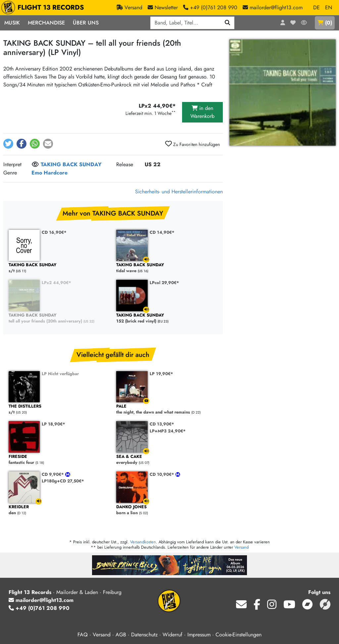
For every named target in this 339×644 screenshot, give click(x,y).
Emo (36, 172)
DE (316, 7)
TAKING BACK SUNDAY (71, 164)
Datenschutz (144, 634)
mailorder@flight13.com (41, 600)
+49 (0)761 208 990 (39, 608)
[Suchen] (227, 23)
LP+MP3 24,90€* (168, 431)
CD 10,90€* (162, 474)
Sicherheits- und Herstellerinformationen (179, 191)
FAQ (82, 634)
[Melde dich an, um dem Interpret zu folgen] (35, 165)
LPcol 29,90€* (164, 282)
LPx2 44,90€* (56, 282)
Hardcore (56, 172)
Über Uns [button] (86, 22)
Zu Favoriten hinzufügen (192, 144)
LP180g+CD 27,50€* (63, 481)
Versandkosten (143, 542)
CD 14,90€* (162, 232)
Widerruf (172, 634)
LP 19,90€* (161, 374)
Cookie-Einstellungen (239, 634)
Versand (241, 547)
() (324, 22)
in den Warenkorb (202, 112)
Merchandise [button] (46, 22)
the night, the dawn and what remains (166, 409)
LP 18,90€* (53, 424)
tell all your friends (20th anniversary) (59, 318)
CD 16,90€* (54, 232)
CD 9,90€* (53, 474)
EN (328, 7)
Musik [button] (12, 22)
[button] (8, 144)
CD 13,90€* (162, 424)
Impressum (199, 634)
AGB (121, 634)
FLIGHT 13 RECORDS (44, 7)
